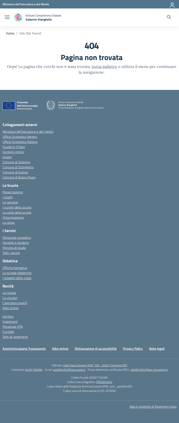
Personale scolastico (17, 237)
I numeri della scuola (17, 207)
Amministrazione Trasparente (24, 348)
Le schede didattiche (17, 272)
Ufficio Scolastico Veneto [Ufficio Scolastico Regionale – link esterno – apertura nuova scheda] (20, 136)
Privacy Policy (133, 348)
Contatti (8, 331)
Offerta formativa (15, 267)
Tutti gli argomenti (15, 336)
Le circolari (10, 297)
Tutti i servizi (11, 252)
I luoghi (8, 197)
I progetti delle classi (17, 277)
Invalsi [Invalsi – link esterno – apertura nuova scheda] (7, 156)
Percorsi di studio (14, 247)
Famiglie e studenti (16, 242)
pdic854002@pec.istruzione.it (149, 369)
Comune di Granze (15, 172)
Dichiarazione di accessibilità (96, 348)
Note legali (157, 348)
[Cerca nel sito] (169, 17)
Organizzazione (13, 217)
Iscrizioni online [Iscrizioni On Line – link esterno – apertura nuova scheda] (13, 151)
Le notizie (9, 292)
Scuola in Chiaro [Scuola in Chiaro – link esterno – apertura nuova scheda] (14, 146)
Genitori (8, 316)
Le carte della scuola (17, 212)
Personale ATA (13, 326)
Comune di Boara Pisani (19, 177)
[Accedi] (172, 4)
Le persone (10, 202)
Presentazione (13, 192)
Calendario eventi (15, 302)
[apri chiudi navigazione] (7, 17)
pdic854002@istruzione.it (69, 369)
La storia (9, 222)
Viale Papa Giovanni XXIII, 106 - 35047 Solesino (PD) (95, 365)
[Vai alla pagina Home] (10, 33)
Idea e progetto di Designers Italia (152, 406)
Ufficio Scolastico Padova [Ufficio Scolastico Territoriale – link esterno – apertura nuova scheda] (20, 141)
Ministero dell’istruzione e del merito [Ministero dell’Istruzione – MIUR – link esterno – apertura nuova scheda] (28, 131)
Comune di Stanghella (18, 167)
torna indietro (104, 66)
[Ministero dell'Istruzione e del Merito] (26, 4)
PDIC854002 (104, 382)
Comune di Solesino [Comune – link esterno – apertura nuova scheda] (16, 162)
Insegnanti (10, 321)
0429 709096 (34, 369)
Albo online (10, 307)
